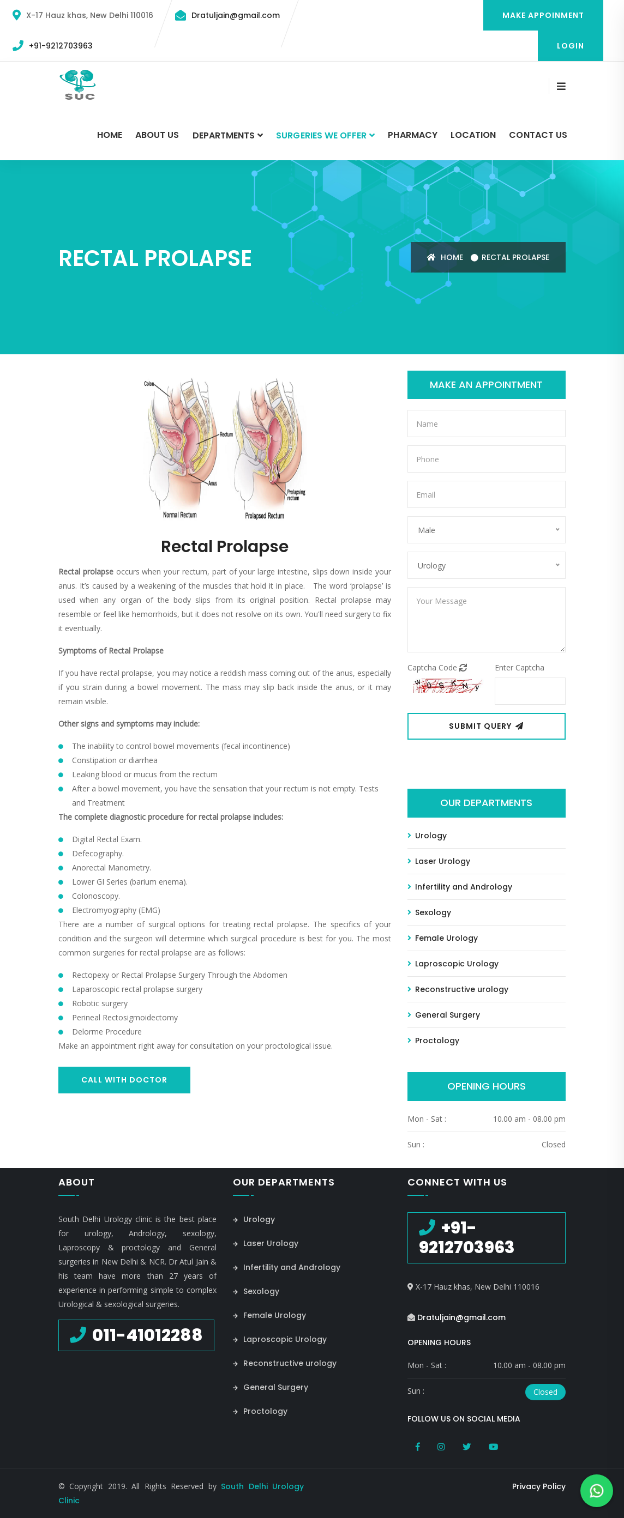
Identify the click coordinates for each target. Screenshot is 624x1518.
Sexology (429, 911)
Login (570, 45)
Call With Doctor (124, 1079)
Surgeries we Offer (321, 135)
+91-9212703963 (61, 45)
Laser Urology (438, 860)
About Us (157, 135)
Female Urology (442, 937)
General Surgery (443, 1014)
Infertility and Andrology (459, 886)
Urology (427, 835)
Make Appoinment (543, 15)
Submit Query (486, 726)
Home (109, 135)
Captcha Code (437, 667)
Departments (224, 135)
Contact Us (538, 135)
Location (473, 135)
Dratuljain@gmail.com (235, 15)
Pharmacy (412, 135)
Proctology (433, 1040)
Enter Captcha (519, 667)
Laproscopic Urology (453, 963)
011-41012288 (146, 1334)
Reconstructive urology (457, 988)
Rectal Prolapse (515, 256)
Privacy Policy (539, 1485)
